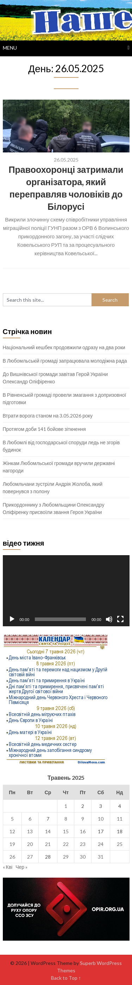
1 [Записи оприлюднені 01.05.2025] (65, 806)
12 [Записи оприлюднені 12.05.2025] (12, 831)
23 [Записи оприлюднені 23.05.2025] (83, 844)
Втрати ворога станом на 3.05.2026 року (48, 416)
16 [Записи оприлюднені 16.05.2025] (83, 831)
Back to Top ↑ (66, 978)
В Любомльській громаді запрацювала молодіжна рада (65, 361)
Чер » (21, 867)
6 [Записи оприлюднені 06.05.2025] (30, 819)
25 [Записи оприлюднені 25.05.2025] (119, 844)
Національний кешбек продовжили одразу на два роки (64, 347)
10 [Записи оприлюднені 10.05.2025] (100, 819)
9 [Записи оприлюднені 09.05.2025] (82, 819)
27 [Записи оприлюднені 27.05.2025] (30, 857)
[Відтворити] (11, 619)
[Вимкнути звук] (109, 619)
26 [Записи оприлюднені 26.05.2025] (12, 857)
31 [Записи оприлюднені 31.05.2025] (100, 857)
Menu (10, 48)
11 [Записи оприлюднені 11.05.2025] (119, 819)
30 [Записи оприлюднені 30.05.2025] (83, 857)
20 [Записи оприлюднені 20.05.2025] (30, 844)
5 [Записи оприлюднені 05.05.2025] (12, 819)
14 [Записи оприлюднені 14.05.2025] (48, 831)
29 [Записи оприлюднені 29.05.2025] (66, 857)
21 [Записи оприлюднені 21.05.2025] (48, 844)
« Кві (8, 867)
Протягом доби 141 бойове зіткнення (44, 429)
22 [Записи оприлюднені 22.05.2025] (66, 844)
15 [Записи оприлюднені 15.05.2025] (66, 831)
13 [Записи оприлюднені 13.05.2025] (30, 831)
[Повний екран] (120, 619)
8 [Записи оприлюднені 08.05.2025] (65, 819)
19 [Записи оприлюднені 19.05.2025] (12, 844)
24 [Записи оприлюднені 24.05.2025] (100, 844)
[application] (66, 591)
